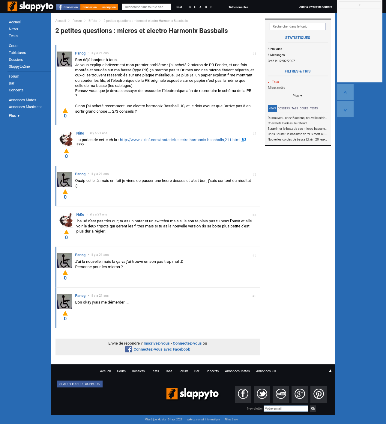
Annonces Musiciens (26, 107)
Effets (92, 21)
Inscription (108, 7)
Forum (14, 76)
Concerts (16, 90)
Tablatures (17, 53)
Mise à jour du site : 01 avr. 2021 (163, 419)
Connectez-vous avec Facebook (157, 349)
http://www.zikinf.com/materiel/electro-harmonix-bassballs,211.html (180, 140)
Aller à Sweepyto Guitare (315, 6)
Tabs (295, 108)
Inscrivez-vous (157, 343)
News (13, 29)
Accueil (15, 22)
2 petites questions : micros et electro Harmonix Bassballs (145, 21)
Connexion (71, 7)
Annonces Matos (22, 100)
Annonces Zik (266, 371)
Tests (13, 36)
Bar (11, 83)
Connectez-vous (187, 343)
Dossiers (16, 60)
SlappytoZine (19, 66)
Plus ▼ (14, 116)
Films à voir (231, 419)
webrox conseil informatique (203, 419)
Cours (14, 46)
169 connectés (238, 7)
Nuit (179, 7)
